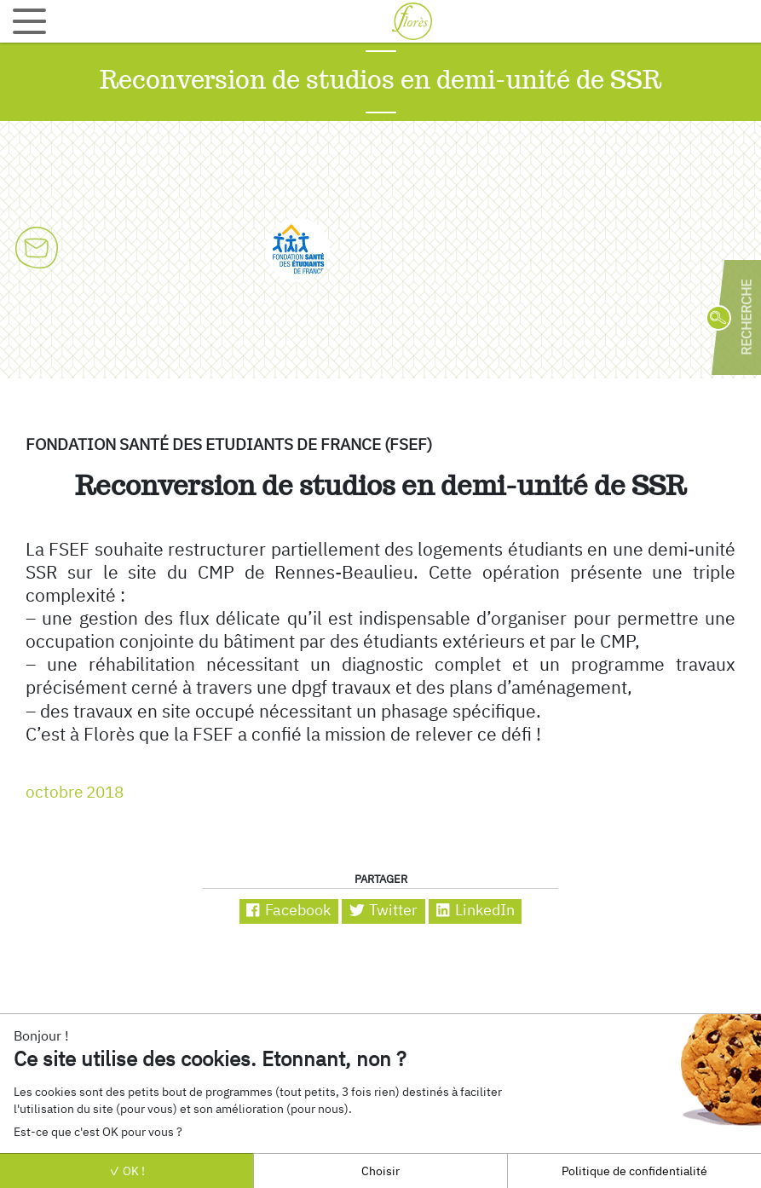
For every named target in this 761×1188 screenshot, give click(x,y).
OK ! (127, 1170)
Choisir (380, 1170)
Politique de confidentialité (634, 1170)
